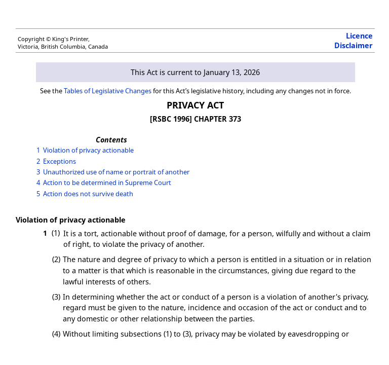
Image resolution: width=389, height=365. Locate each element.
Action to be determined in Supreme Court (107, 182)
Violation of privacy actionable (88, 150)
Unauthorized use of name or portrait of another (116, 171)
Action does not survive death (88, 193)
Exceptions (59, 161)
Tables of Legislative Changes (107, 90)
